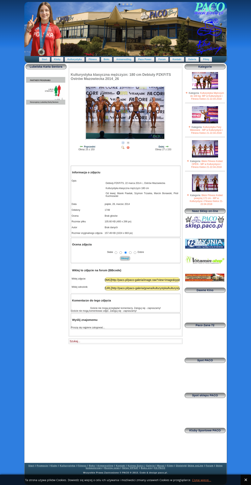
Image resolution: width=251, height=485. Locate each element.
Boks (106, 59)
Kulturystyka (74, 59)
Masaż (161, 465)
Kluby (57, 59)
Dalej (161, 146)
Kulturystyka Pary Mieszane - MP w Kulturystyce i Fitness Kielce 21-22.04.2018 (206, 130)
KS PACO (159, 468)
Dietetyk (181, 465)
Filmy (206, 59)
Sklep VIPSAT (130, 468)
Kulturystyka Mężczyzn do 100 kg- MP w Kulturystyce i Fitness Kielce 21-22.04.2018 (207, 96)
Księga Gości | (136, 465)
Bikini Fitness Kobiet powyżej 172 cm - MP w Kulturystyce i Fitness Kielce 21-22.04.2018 (206, 199)
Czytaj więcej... (201, 480)
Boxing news (112, 468)
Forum (162, 59)
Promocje (42, 465)
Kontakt (177, 59)
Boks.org (146, 468)
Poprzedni (89, 146)
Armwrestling (123, 59)
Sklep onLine (195, 465)
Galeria (192, 59)
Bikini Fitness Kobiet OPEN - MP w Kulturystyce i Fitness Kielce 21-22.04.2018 (207, 164)
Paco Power (145, 59)
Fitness (93, 59)
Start (44, 59)
